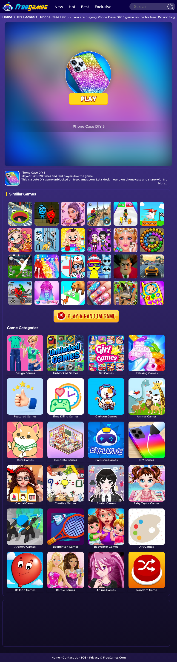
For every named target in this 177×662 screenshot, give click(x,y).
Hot (72, 7)
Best (85, 7)
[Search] (152, 6)
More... (162, 183)
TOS (83, 657)
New (58, 7)
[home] (25, 1)
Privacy (94, 657)
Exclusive (103, 7)
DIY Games (25, 17)
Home (7, 17)
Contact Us (70, 657)
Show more (21, 643)
